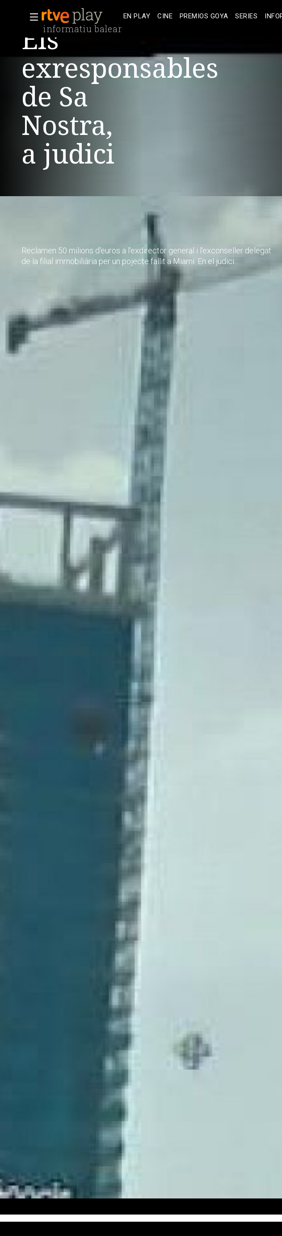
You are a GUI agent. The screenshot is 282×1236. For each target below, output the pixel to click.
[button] (31, 17)
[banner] (80, 16)
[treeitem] (136, 16)
